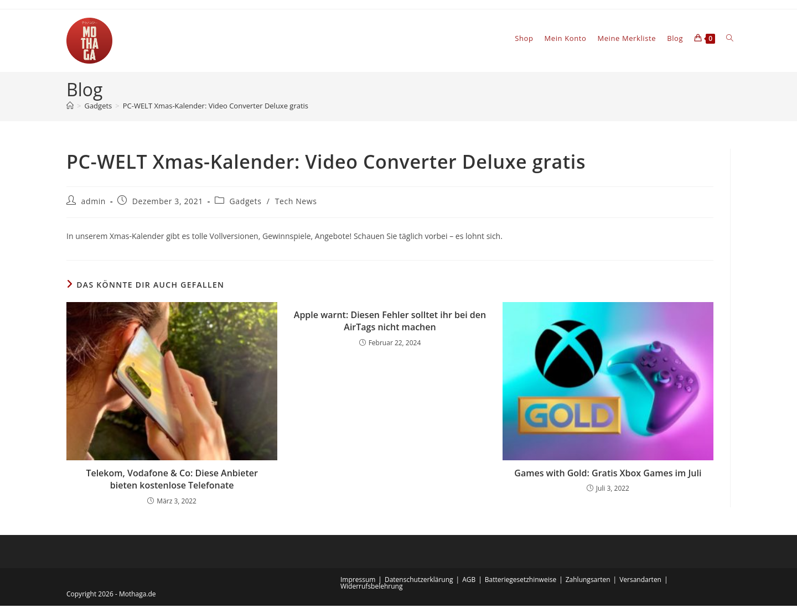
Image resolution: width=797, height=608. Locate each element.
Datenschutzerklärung (419, 581)
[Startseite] (70, 108)
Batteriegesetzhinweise (520, 581)
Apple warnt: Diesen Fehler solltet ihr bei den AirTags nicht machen (390, 323)
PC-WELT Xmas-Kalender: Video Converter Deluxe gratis (215, 108)
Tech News (296, 203)
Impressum (357, 581)
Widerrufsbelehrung (371, 588)
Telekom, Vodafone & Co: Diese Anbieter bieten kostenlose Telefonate (172, 481)
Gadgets (246, 203)
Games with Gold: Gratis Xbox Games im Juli (607, 475)
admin (93, 203)
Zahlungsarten (588, 581)
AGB (468, 581)
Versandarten (640, 581)
